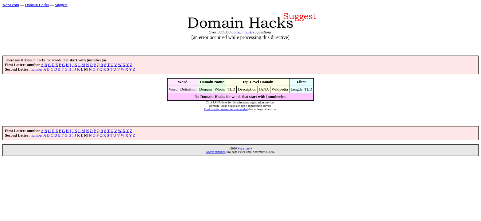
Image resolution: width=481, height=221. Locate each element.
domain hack (241, 32)
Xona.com (10, 4)
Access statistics (215, 151)
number (37, 69)
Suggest (61, 4)
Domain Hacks (37, 4)
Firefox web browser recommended (225, 109)
